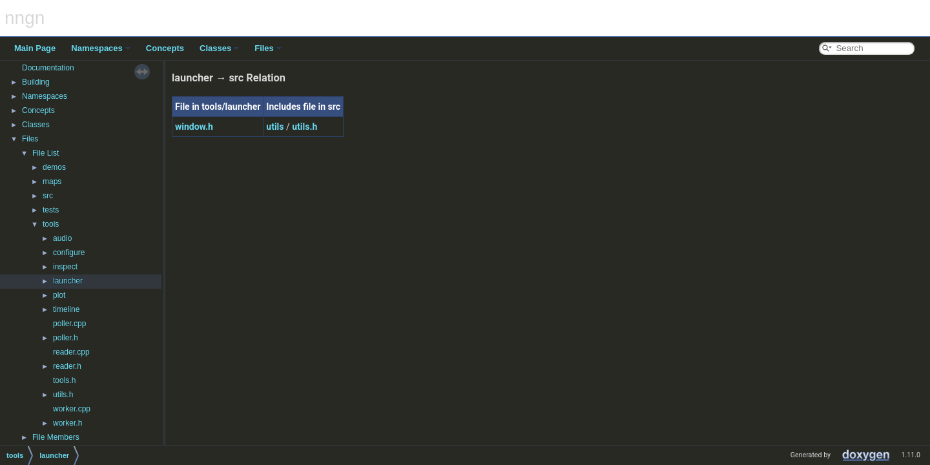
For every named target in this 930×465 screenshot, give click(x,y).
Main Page (35, 48)
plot (59, 295)
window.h (194, 126)
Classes (219, 48)
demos (54, 167)
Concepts (165, 48)
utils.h (63, 394)
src (48, 195)
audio (62, 238)
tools (51, 224)
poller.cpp (69, 323)
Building (36, 82)
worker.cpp (71, 408)
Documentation (48, 67)
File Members (55, 437)
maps (52, 181)
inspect (65, 266)
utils (275, 126)
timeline (66, 309)
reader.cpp (71, 351)
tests (51, 209)
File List (45, 153)
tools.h (64, 380)
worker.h (67, 423)
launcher (68, 280)
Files (268, 48)
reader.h (67, 366)
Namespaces (100, 48)
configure (69, 252)
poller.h (65, 337)
